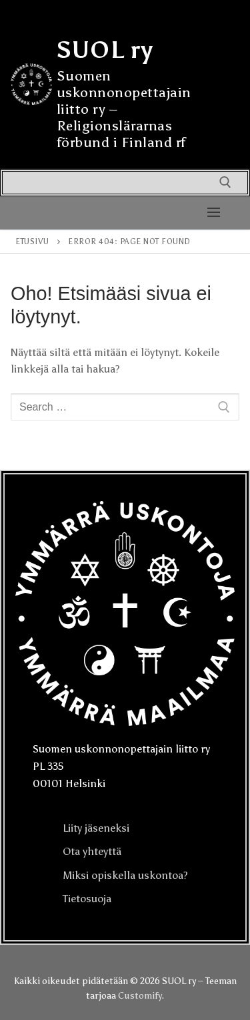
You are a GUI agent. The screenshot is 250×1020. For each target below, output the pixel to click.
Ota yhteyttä (92, 851)
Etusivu (32, 241)
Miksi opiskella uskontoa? (125, 875)
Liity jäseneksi (96, 828)
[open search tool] (225, 182)
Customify (139, 995)
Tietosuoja (87, 898)
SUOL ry (105, 50)
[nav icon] (213, 213)
